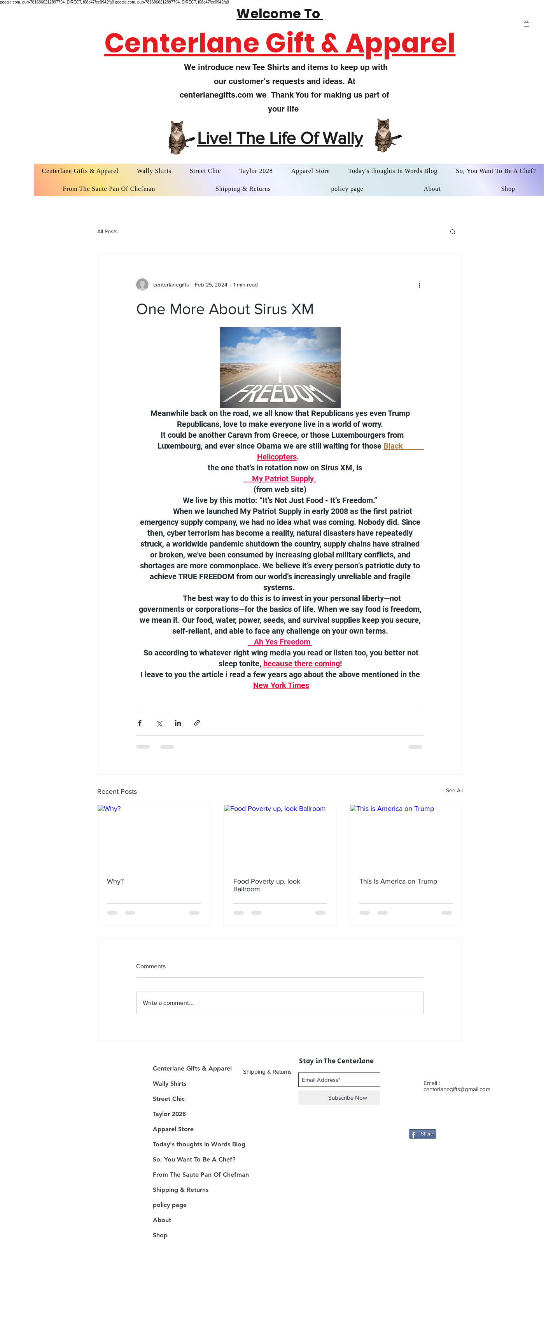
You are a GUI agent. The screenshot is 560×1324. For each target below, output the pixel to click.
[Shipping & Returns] (267, 1071)
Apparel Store (173, 1129)
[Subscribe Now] (347, 1097)
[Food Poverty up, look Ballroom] (280, 836)
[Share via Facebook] (140, 723)
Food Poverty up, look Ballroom (266, 885)
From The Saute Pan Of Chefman (195, 1174)
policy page (170, 1205)
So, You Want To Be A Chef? (194, 1159)
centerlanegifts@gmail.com (457, 1089)
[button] (526, 23)
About (162, 1220)
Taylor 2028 (169, 1114)
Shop (160, 1235)
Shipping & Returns (180, 1189)
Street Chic (169, 1098)
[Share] (422, 1134)
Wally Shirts (169, 1083)
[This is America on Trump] (406, 836)
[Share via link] (197, 723)
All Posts (107, 231)
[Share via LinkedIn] (178, 723)
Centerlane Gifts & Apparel (192, 1068)
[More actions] (419, 284)
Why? (115, 881)
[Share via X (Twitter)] (159, 723)
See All (454, 790)
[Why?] (154, 836)
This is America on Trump (398, 881)
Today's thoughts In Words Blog (195, 1144)
